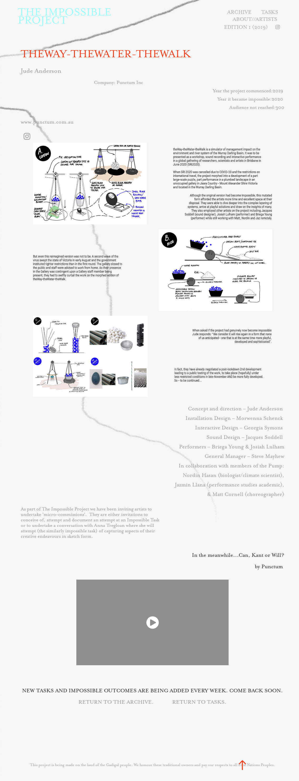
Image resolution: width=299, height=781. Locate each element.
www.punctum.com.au (47, 121)
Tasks (269, 12)
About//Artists (255, 19)
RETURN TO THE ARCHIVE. (116, 702)
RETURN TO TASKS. (199, 702)
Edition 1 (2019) (246, 27)
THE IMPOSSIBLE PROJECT (66, 16)
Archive (239, 12)
